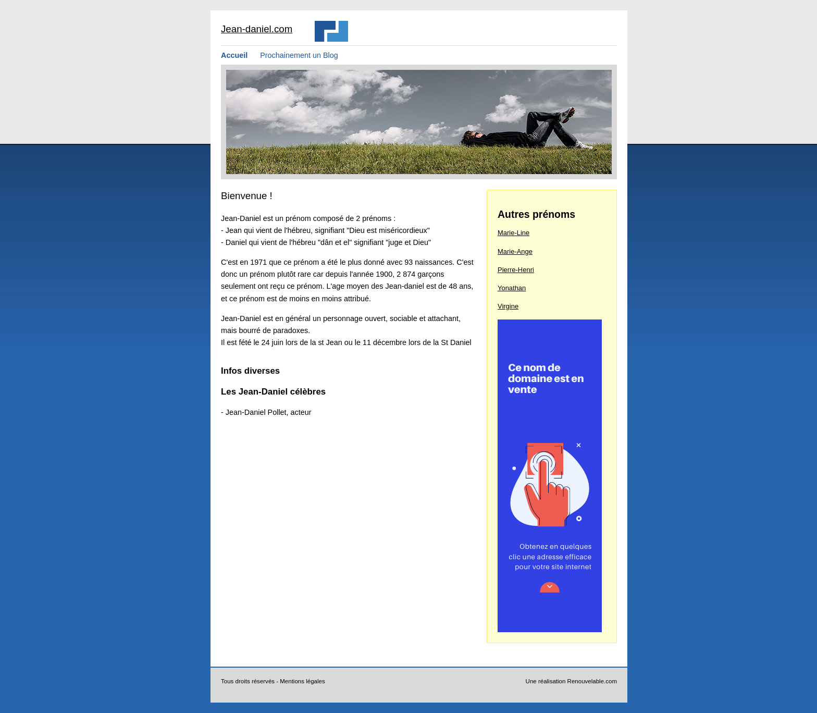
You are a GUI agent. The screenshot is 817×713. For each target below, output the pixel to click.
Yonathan (512, 288)
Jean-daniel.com (256, 28)
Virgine (508, 306)
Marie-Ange (515, 251)
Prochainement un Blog (299, 55)
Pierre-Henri (516, 270)
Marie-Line (513, 233)
